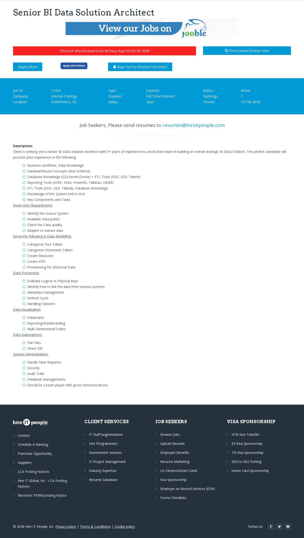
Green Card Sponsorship (250, 470)
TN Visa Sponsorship (247, 452)
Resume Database (103, 479)
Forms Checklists (173, 497)
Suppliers (25, 462)
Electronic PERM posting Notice (42, 495)
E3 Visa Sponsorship (247, 443)
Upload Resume (172, 443)
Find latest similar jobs (247, 51)
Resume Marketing (174, 461)
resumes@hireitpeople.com (193, 125)
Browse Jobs (170, 434)
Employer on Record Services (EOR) (187, 488)
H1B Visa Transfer (245, 434)
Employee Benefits (174, 452)
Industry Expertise (102, 470)
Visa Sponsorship (173, 479)
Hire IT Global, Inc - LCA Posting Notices (42, 483)
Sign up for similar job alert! (140, 67)
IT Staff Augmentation (106, 434)
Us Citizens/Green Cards (178, 470)
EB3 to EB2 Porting (246, 461)
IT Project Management (107, 461)
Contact (24, 435)
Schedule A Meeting (33, 444)
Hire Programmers (103, 443)
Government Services (105, 452)
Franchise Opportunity (35, 453)
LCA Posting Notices (33, 471)
